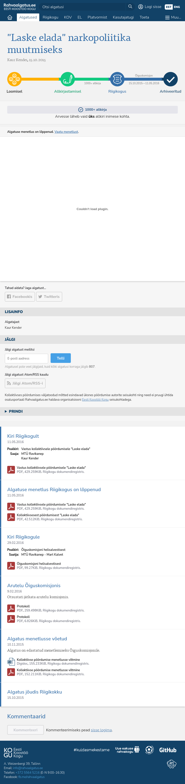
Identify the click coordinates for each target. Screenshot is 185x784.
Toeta (144, 17)
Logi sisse (153, 6)
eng (177, 7)
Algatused (28, 17)
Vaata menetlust (66, 132)
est (169, 7)
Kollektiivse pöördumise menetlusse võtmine (48, 660)
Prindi (16, 411)
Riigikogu (50, 17)
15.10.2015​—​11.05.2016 (144, 75)
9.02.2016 (14, 591)
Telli (61, 358)
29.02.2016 (15, 543)
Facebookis (22, 296)
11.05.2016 (15, 442)
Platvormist (97, 17)
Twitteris (51, 296)
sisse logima (101, 730)
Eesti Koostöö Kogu (95, 400)
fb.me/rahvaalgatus (31, 777)
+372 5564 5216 (28, 773)
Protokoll (23, 606)
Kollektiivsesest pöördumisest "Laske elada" (48, 515)
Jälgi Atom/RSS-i (28, 383)
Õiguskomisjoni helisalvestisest (39, 564)
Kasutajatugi (123, 17)
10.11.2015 (15, 645)
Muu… (176, 17)
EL (80, 17)
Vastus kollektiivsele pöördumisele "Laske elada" (51, 468)
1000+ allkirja (92, 75)
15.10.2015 (15, 698)
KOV (68, 17)
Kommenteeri (25, 730)
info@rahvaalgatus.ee (28, 768)
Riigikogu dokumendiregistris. (64, 472)
